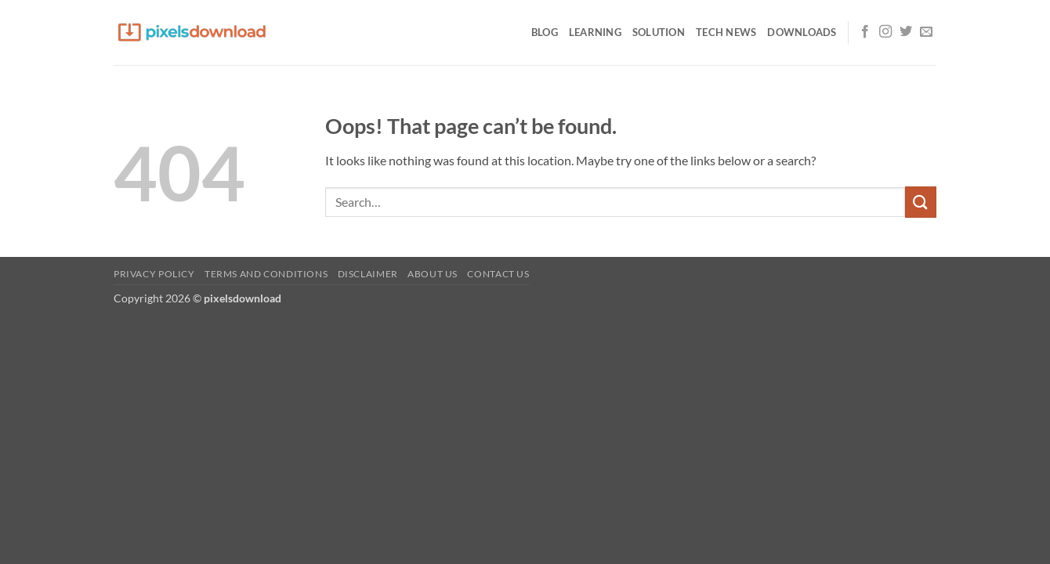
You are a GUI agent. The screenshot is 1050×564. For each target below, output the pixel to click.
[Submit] (920, 201)
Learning (595, 32)
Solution (658, 32)
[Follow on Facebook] (865, 32)
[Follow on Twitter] (906, 32)
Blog (544, 32)
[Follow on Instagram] (885, 32)
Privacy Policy (154, 274)
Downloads (801, 32)
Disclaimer (368, 274)
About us (432, 274)
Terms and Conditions (266, 274)
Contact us (498, 274)
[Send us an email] (926, 32)
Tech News (726, 32)
